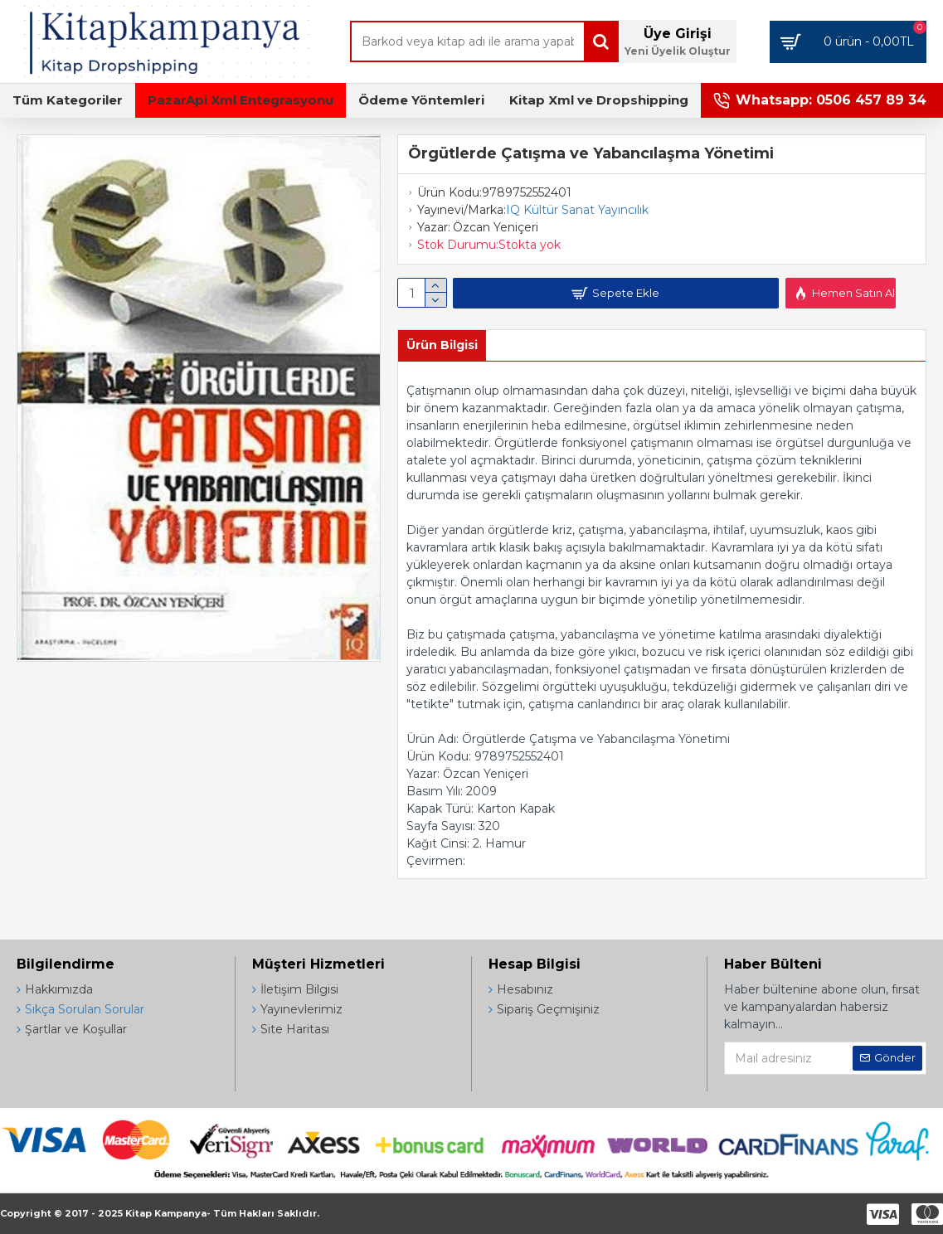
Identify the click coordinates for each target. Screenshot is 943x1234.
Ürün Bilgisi (442, 345)
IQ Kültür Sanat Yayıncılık (577, 209)
